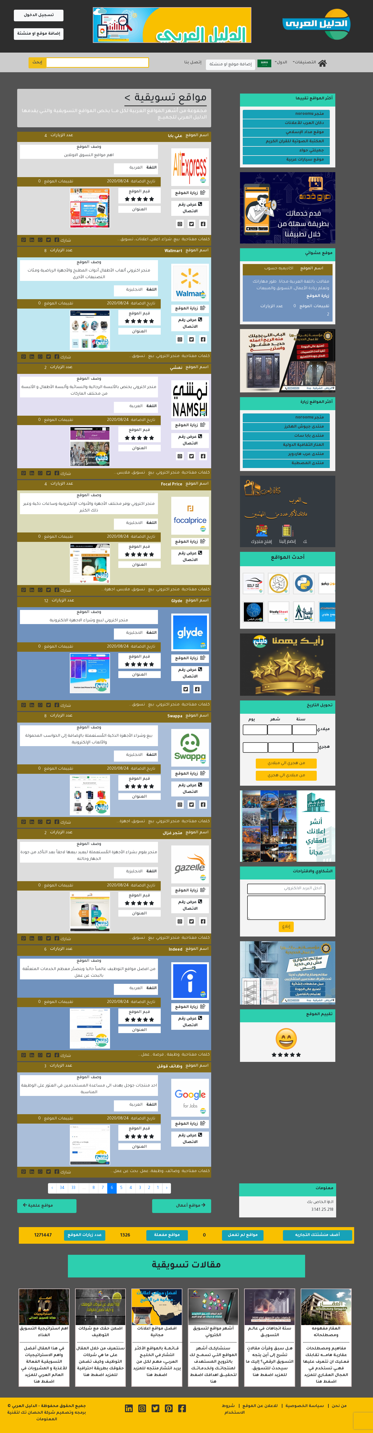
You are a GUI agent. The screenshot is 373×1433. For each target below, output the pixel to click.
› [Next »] (52, 1188)
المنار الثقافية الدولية (303, 445)
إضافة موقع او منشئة (38, 34)
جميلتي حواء (311, 151)
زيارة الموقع (186, 193)
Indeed (175, 950)
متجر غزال (172, 833)
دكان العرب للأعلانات (304, 123)
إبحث (37, 63)
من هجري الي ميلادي (286, 763)
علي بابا (175, 136)
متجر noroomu (309, 114)
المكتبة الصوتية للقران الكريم (295, 141)
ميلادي (323, 729)
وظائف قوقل (169, 1067)
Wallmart (173, 251)
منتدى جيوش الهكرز (304, 427)
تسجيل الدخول (39, 15)
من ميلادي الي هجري (286, 776)
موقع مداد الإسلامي (305, 132)
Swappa (174, 717)
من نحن (339, 1406)
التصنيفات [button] (305, 63)
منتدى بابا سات (309, 436)
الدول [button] (282, 63)
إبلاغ (286, 927)
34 (62, 1188)
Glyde (176, 601)
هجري (324, 747)
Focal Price (171, 485)
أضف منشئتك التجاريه (317, 1235)
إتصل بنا (192, 63)
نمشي (176, 368)
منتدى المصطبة (308, 463)
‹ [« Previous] (166, 1188)
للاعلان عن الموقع (260, 1406)
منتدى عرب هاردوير (306, 454)
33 (73, 1188)
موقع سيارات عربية (305, 160)
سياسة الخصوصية (304, 1406)
